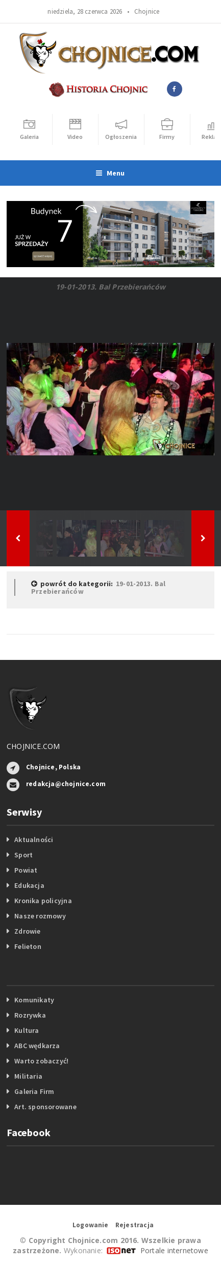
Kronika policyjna (43, 900)
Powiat (25, 870)
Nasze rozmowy (40, 915)
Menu (110, 173)
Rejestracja (134, 1225)
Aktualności (33, 839)
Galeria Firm (34, 1091)
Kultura (26, 1030)
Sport (23, 854)
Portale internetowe (174, 1250)
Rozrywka (30, 1015)
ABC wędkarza (37, 1045)
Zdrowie (27, 931)
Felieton (27, 946)
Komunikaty (34, 999)
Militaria (28, 1076)
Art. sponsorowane (45, 1106)
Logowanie (90, 1225)
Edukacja (29, 885)
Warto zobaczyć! (41, 1060)
